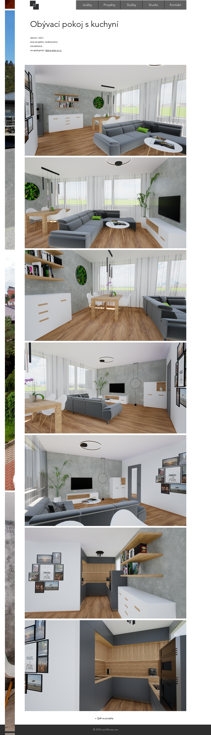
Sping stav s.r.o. (53, 50)
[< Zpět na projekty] (104, 718)
